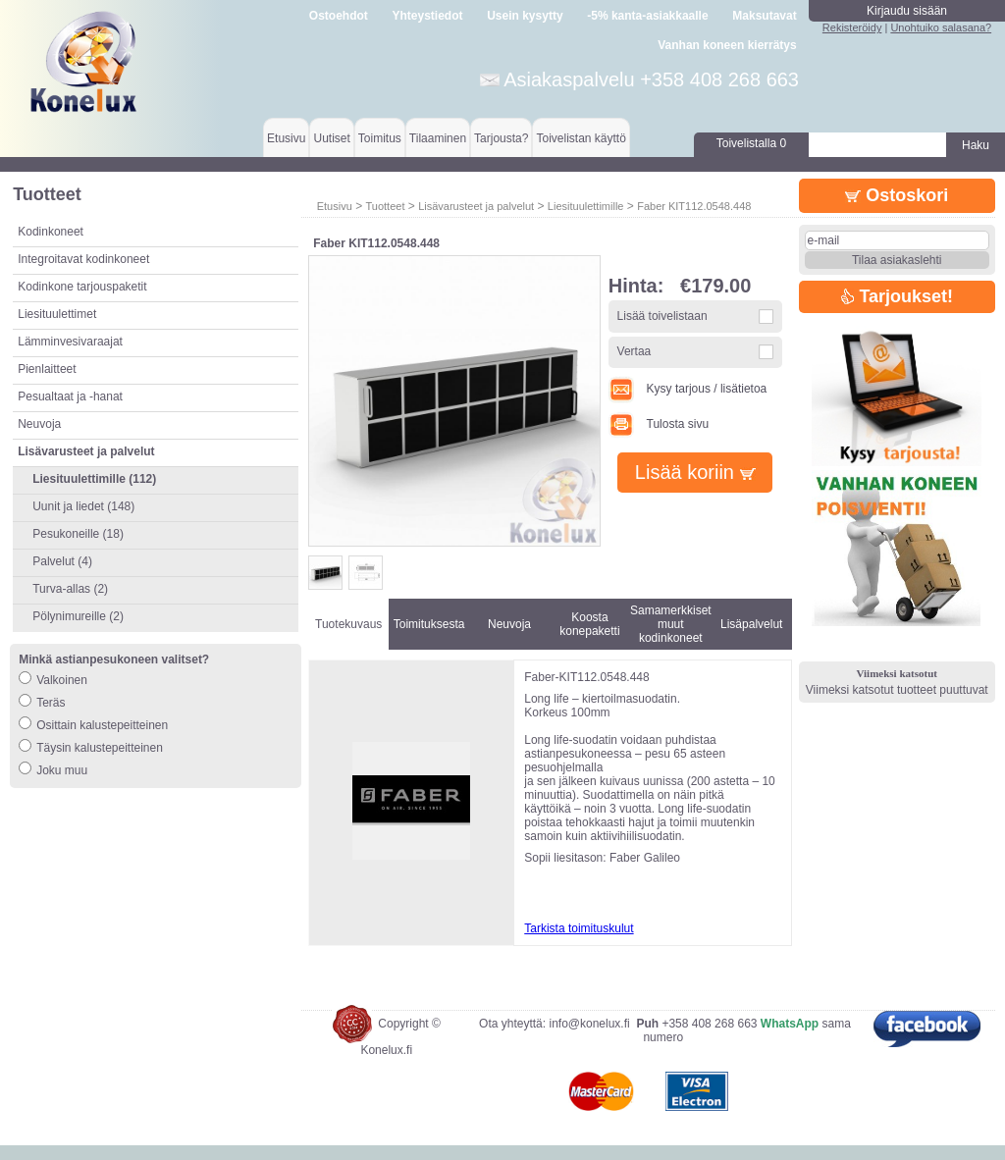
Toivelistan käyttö (580, 138)
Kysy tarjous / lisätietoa (687, 388)
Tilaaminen (437, 138)
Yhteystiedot (428, 16)
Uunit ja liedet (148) (83, 506)
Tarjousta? (501, 138)
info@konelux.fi (589, 1038)
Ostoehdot (338, 16)
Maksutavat (764, 16)
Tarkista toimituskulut (578, 928)
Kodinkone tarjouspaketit (82, 286)
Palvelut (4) (62, 561)
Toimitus (379, 138)
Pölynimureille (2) (78, 616)
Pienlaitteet (47, 369)
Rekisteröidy (852, 27)
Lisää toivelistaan (662, 316)
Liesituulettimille (586, 206)
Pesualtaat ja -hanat (70, 396)
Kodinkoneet (50, 231)
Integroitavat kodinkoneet (83, 259)
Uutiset (331, 138)
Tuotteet (384, 206)
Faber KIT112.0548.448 (694, 206)
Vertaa (634, 351)
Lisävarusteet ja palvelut (476, 206)
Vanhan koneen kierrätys (727, 45)
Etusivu (286, 138)
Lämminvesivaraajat (70, 341)
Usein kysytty (524, 16)
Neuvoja (39, 424)
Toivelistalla (751, 143)
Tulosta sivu (658, 424)
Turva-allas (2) (70, 589)
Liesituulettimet (57, 314)
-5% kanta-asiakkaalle (647, 16)
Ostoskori (896, 195)
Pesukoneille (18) (78, 534)
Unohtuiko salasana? (940, 27)
